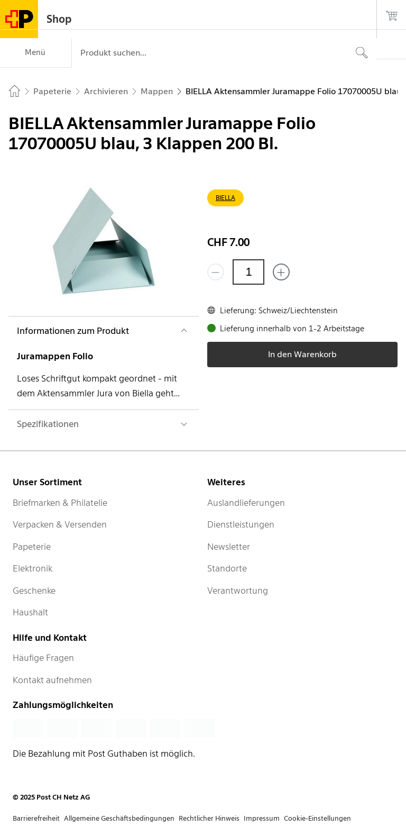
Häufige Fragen (43, 657)
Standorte (227, 568)
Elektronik (32, 568)
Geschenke (34, 590)
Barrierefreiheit (36, 818)
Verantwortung (237, 590)
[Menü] (35, 53)
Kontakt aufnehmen (52, 680)
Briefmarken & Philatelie (60, 502)
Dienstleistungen (240, 524)
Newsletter (228, 546)
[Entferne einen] (215, 272)
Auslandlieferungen (246, 502)
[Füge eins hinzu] (281, 272)
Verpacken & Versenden (60, 524)
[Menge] (248, 272)
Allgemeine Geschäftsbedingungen (119, 818)
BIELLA (225, 198)
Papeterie (32, 546)
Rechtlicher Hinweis (209, 818)
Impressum (262, 818)
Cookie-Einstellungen (317, 818)
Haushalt (30, 612)
